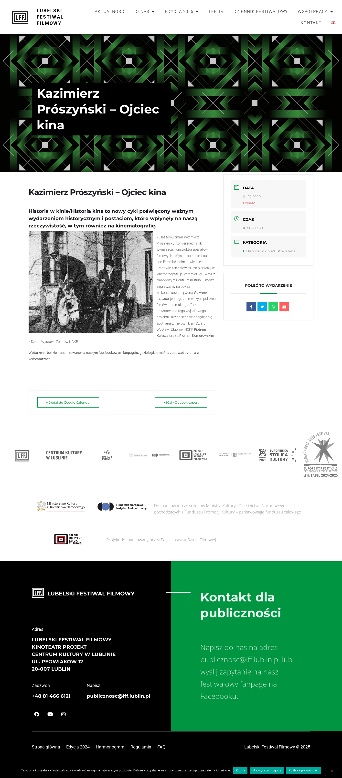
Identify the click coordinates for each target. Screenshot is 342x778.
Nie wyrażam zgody (266, 770)
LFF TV (216, 11)
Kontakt (311, 22)
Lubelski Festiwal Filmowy (50, 17)
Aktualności (110, 11)
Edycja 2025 (182, 11)
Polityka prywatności (304, 770)
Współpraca (315, 11)
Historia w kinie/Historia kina (269, 251)
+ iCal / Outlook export (181, 402)
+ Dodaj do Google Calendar (68, 402)
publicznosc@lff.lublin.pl (118, 696)
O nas (145, 11)
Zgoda (240, 770)
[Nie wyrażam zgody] (331, 772)
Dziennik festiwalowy (261, 11)
